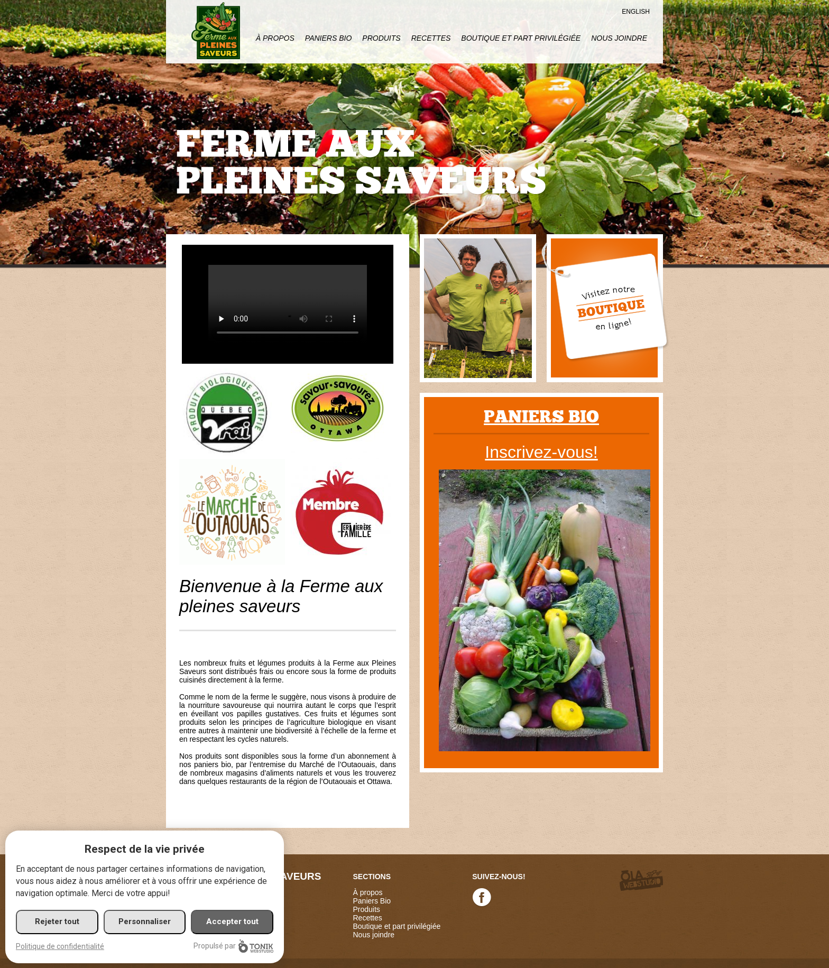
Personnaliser (144, 921)
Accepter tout (232, 921)
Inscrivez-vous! (541, 452)
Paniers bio (541, 417)
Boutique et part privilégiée (521, 38)
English (636, 11)
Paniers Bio (328, 38)
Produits (381, 38)
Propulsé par (233, 946)
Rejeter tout (57, 921)
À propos (275, 38)
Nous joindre (619, 38)
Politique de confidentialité (60, 946)
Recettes (431, 38)
